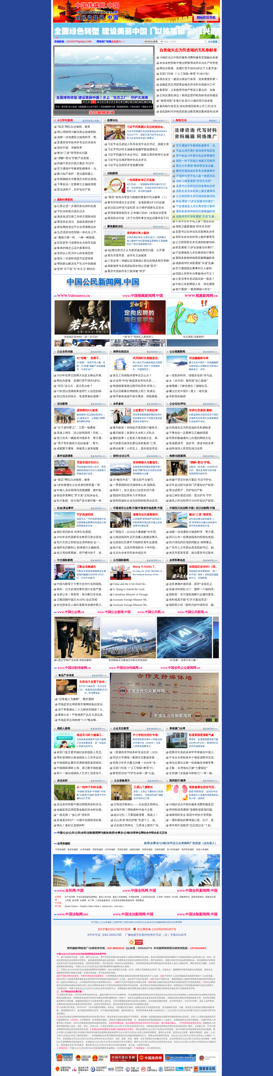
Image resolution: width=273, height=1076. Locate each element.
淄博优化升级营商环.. (146, 514)
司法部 (175, 897)
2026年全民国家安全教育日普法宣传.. (80, 537)
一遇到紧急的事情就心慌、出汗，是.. (192, 820)
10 (126, 102)
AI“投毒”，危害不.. (88, 358)
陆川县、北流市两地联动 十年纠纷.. (135, 547)
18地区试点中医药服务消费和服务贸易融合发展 (188, 57)
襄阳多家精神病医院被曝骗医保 (195, 211)
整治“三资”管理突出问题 (72, 152)
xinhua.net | (107, 906)
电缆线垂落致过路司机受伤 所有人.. (135, 385)
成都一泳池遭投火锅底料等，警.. (77, 137)
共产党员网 (70, 897)
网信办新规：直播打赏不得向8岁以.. (79, 380)
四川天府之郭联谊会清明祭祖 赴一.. (79, 542)
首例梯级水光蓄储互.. (146, 462)
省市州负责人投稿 (90, 120)
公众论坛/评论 (177, 403)
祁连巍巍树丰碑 (198, 358)
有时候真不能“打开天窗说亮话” (188, 599)
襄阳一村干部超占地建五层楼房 (195, 160)
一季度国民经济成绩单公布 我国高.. (135, 484)
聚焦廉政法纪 (115, 226)
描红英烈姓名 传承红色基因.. (74, 531)
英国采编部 (122, 849)
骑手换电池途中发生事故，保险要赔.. (136, 396)
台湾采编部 (85, 849)
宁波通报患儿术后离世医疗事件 (195, 206)
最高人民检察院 (120, 897)
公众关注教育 (121, 728)
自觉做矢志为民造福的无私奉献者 (188, 50)
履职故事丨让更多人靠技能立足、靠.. (136, 438)
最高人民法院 (105, 897)
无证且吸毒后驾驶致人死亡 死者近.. (135, 391)
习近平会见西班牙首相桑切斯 (126, 165)
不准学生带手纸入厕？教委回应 (195, 175)
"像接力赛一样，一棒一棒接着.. (76, 237)
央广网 (91, 900)
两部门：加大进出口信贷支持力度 (134, 490)
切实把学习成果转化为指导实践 (76, 242)
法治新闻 (62, 403)
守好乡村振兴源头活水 (71, 211)
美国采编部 (97, 849)
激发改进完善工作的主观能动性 (76, 216)
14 (145, 102)
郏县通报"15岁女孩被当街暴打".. (196, 201)
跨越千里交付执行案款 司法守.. (76, 163)
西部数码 (140, 900)
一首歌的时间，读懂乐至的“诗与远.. (191, 375)
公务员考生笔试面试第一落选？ (195, 282)
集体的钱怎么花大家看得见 (74, 247)
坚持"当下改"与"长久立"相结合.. (76, 268)
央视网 (83, 900)
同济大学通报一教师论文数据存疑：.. (136, 757)
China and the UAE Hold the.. (129, 583)
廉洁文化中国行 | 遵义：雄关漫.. (189, 391)
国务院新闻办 (197, 897)
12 (135, 102)
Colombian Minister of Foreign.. (131, 594)
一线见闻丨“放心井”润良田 (73, 814)
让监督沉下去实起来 (145, 410)
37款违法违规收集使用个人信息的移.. (80, 391)
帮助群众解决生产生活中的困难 (76, 263)
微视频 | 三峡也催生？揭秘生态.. (189, 385)
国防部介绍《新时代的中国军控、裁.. (192, 604)
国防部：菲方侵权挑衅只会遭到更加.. (192, 594)
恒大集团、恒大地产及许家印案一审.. (80, 500)
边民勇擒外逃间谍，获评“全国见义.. (191, 583)
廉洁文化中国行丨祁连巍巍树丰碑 (106, 107)
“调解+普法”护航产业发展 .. (74, 158)
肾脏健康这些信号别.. (202, 787)
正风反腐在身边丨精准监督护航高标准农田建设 (188, 95)
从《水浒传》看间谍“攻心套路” (69, 107)
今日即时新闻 (65, 120)
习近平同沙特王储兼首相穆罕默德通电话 (133, 149)
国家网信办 (185, 897)
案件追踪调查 (65, 455)
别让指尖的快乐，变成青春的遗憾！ (79, 396)
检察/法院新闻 (177, 455)
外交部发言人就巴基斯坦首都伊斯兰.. (80, 604)
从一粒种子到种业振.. (90, 787)
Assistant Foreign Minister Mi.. (130, 599)
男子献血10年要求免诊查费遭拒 (195, 155)
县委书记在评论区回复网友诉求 (195, 186)
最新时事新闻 (65, 199)
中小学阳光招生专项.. (146, 734)
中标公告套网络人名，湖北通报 (195, 288)
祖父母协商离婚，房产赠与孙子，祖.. (80, 552)
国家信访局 (210, 897)
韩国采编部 (147, 849)
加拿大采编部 (202, 849)
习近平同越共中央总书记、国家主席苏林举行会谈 (138, 154)
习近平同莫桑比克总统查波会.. (146, 126)
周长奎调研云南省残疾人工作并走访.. (80, 757)
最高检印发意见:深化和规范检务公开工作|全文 (188, 106)
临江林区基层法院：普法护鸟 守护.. (191, 495)
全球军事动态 (177, 560)
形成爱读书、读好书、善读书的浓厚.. (192, 443)
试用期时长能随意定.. (146, 358)
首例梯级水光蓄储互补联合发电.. (77, 179)
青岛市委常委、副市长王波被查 (127, 255)
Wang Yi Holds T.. (144, 566)
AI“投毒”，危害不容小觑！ (192, 658)
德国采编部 (135, 849)
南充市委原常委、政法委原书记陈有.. (192, 552)
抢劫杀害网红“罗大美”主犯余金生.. (78, 495)
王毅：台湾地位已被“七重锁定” (188, 767)
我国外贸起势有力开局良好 (129, 495)
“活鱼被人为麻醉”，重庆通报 (76, 699)
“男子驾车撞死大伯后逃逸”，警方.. (78, 443)
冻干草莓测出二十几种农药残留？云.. (81, 709)
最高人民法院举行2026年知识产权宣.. (192, 500)
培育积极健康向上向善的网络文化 (190, 438)
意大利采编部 (173, 849)
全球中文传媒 (81, 10)
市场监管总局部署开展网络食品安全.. (81, 704)
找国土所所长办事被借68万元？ (195, 277)
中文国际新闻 (65, 560)
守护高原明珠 (85, 514)
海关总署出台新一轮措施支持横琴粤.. (192, 762)
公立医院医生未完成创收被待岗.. (196, 196)
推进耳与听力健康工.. (90, 734)
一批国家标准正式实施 (141, 179)
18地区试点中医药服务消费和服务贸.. (192, 804)
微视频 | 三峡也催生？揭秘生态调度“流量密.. (148, 107)
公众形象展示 (122, 780)
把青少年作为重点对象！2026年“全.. (135, 762)
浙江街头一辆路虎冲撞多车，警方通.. (80, 438)
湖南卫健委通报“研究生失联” (194, 180)
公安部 (160, 897)
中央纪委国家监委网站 (86, 897)
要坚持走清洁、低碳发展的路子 (76, 221)
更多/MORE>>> (160, 120)
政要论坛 (112, 120)
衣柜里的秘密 (177, 396)
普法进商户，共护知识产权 (74, 189)
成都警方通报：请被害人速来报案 (78, 448)
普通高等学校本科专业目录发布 (76, 142)
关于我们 (95, 922)
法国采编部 (160, 849)
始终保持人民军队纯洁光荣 (185, 448)
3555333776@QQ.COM (79, 41)
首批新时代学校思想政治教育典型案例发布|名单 (189, 111)
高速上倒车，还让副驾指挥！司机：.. (80, 432)
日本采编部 (110, 849)
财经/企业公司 (121, 455)
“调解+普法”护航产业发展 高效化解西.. (80, 658)
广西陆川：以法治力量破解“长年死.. (135, 531)
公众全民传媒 (65, 351)
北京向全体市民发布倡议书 (129, 552)
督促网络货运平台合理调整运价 (76, 226)
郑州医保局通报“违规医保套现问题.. (191, 809)
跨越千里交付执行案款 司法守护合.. (191, 479)
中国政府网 (134, 897)
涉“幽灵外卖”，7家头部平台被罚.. (133, 479)
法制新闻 (112, 173)
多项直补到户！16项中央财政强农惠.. (80, 820)
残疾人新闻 (63, 728)
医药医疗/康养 (177, 780)
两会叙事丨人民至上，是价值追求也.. (136, 448)
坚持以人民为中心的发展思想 (75, 253)
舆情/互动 (181, 120)
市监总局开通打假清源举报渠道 (195, 150)
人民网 (68, 900)
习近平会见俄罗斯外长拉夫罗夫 (127, 159)
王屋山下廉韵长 (143, 787)
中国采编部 (60, 849)
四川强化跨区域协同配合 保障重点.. (191, 542)
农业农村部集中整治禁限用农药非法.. (80, 804)
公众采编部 (106, 922)
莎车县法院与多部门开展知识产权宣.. (192, 484)
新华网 (75, 900)
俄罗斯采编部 (187, 849)
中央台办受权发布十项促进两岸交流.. (192, 757)
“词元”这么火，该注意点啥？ (75, 385)
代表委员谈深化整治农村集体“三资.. (135, 443)
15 (150, 102)
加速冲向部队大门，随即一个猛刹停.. (192, 589)
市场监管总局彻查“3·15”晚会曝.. (77, 719)
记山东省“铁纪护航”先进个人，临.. (135, 820)
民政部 (167, 897)
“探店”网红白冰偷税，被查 (73, 126)
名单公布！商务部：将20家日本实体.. (80, 594)
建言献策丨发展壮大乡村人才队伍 (134, 432)
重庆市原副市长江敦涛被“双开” (127, 271)
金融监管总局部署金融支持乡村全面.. (80, 809)
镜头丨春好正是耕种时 (71, 825)
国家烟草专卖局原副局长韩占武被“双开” (132, 265)
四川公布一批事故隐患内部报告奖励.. (192, 537)
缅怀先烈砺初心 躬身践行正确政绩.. (79, 547)
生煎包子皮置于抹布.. (92, 681)
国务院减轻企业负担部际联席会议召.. (136, 500)
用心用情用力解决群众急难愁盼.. (77, 131)
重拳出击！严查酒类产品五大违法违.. (81, 714)
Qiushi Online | (71, 906)
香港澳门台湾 (177, 728)
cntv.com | (118, 906)
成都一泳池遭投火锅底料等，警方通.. (192, 531)
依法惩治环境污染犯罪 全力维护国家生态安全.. (136, 207)
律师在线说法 (121, 351)
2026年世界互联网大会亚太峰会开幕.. (80, 375)
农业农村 (62, 780)
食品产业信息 (66, 675)
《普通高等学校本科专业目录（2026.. (136, 752)
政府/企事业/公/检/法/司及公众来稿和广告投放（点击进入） (180, 843)
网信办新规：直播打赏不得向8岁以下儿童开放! (188, 68)
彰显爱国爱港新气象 (201, 734)
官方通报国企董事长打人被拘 (194, 272)
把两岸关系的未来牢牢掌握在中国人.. (192, 752)
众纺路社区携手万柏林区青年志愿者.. (136, 542)
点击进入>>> (118, 41)
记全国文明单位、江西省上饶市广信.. (137, 825)
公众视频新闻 (177, 351)
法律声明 (117, 922)
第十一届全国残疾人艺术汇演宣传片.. (80, 773)
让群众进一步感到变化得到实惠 (76, 206)
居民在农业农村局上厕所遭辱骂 (195, 191)
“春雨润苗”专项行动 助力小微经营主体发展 (186, 100)
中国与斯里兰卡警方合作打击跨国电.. (80, 583)
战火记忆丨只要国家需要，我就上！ (136, 814)
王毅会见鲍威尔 (86, 566)
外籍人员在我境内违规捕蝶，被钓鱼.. (80, 490)
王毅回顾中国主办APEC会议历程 (77, 599)
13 (140, 102)
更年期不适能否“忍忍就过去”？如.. (190, 825)
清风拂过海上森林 (138, 232)
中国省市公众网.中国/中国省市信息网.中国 (137, 507)
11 (131, 102)
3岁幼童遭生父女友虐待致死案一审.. (79, 484)
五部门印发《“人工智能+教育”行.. (133, 767)
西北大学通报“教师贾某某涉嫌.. (195, 165)
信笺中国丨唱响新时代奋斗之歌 (133, 809)
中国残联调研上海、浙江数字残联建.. (80, 767)
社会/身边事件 (65, 507)
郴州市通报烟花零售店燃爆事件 (195, 170)
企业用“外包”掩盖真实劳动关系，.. (134, 380)
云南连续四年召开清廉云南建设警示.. (136, 537)
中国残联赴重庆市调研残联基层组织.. (80, 762)
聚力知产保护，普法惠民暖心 (75, 173)
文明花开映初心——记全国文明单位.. (137, 804)
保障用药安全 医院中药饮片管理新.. (191, 814)
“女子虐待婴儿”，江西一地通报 (76, 427)
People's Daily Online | (90, 906)
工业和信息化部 (148, 897)
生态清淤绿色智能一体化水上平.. (77, 232)
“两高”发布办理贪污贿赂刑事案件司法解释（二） (138, 197)
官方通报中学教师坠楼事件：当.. (196, 145)
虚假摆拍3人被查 (87, 410)
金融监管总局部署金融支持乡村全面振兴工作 (187, 84)
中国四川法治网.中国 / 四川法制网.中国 (192, 507)
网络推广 (213, 120)
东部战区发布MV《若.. (203, 566)
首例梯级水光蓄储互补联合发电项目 (136, 658)
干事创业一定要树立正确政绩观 (76, 184)
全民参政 (118, 403)
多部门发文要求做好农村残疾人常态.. (80, 752)
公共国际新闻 (121, 560)
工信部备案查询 (102, 900)
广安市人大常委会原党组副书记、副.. (192, 547)
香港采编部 (73, 849)
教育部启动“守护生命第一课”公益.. (134, 773)
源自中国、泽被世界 (69, 147)
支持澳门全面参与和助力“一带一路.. (191, 773)
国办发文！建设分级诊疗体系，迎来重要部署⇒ (188, 79)
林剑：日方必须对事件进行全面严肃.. (80, 589)
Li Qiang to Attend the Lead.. (129, 589)
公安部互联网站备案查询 (122, 900)
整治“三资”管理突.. (201, 514)
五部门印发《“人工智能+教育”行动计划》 (185, 73)
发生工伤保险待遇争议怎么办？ (132, 375)
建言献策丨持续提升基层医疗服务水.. (136, 427)
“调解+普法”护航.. (200, 462)
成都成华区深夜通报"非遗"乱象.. (196, 216)
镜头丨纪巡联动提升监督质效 (75, 258)
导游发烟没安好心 (88, 462)
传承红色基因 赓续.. (201, 410)
